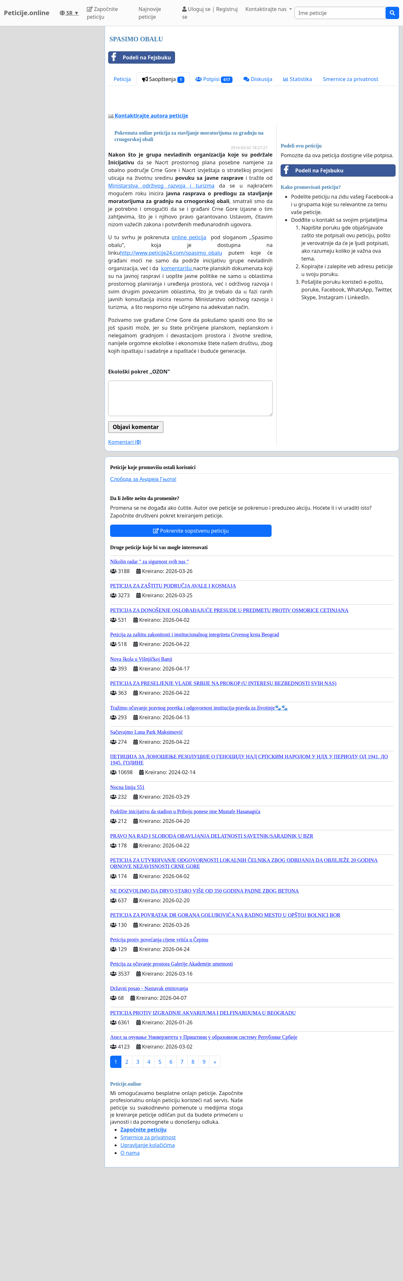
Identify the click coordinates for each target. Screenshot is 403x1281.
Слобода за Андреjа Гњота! (143, 569)
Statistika (297, 79)
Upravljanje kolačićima (147, 1235)
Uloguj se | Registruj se (210, 12)
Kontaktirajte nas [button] (266, 9)
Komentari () (124, 532)
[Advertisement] (251, 146)
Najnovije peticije (150, 12)
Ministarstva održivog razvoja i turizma (161, 276)
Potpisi (213, 79)
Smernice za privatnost (350, 79)
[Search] (340, 13)
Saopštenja (163, 79)
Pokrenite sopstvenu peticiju (191, 621)
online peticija (188, 327)
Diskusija (257, 79)
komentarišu (177, 358)
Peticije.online (26, 12)
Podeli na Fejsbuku (139, 57)
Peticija (122, 79)
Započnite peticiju (102, 12)
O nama (130, 1243)
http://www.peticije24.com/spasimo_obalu (171, 343)
